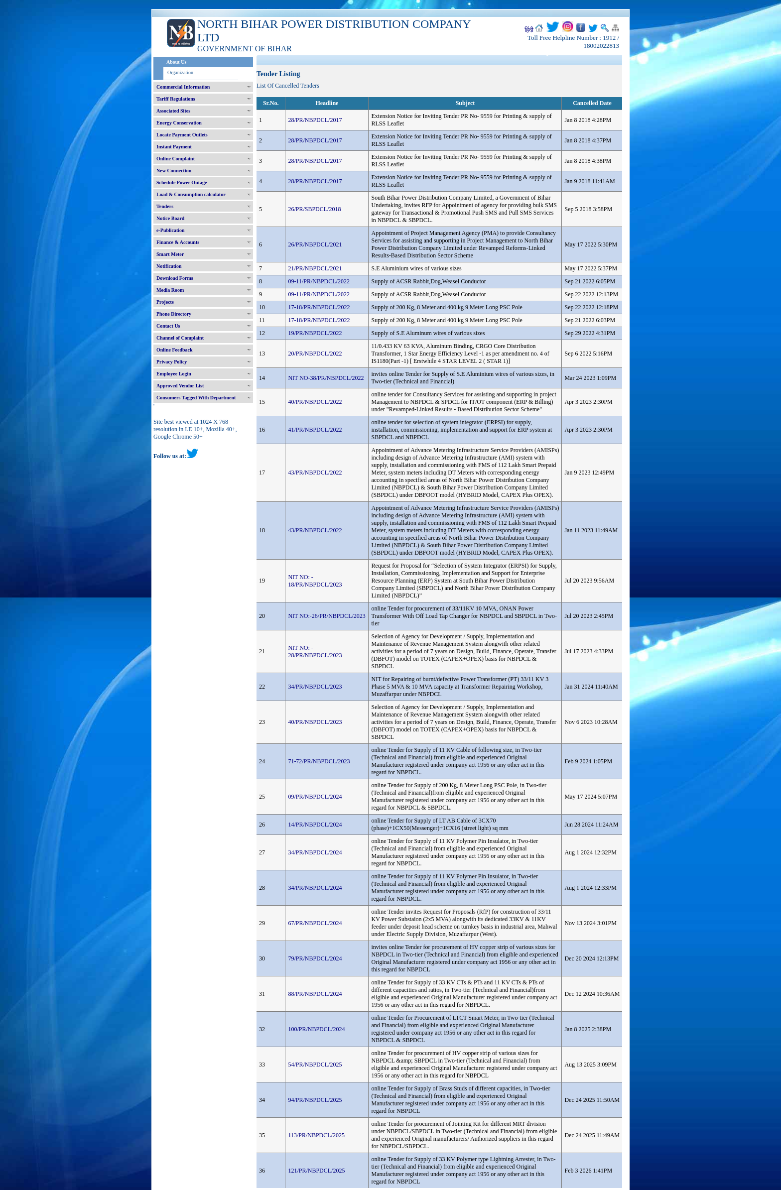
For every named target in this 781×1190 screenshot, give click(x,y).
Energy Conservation (179, 122)
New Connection (173, 170)
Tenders (164, 206)
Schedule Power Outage (181, 182)
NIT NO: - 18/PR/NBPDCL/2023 (315, 581)
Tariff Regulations (175, 99)
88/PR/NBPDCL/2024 (315, 993)
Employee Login (173, 373)
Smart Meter (170, 254)
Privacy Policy (171, 361)
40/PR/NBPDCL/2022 (315, 401)
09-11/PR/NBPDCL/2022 (319, 281)
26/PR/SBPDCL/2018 (314, 209)
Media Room (170, 290)
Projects (165, 302)
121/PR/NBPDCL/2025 (316, 1170)
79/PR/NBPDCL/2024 (315, 958)
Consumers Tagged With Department (196, 397)
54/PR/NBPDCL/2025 (315, 1064)
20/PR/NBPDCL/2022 (315, 353)
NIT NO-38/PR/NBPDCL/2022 (326, 377)
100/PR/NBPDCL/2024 (316, 1029)
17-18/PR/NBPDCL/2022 (319, 307)
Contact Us (168, 326)
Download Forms (174, 278)
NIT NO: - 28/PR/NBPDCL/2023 (315, 651)
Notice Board (170, 218)
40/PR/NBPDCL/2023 (315, 721)
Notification (169, 266)
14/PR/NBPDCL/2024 (315, 824)
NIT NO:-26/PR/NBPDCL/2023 (326, 615)
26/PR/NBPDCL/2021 (315, 244)
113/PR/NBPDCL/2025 (316, 1135)
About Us (176, 62)
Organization (180, 72)
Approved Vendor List (180, 385)
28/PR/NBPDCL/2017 (315, 120)
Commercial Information (183, 87)
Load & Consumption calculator (191, 194)
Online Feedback (174, 350)
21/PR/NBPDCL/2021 (315, 268)
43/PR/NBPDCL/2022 (315, 472)
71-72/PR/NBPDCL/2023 (319, 761)
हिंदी (528, 29)
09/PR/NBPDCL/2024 (315, 796)
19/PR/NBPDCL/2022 (315, 333)
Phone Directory (173, 314)
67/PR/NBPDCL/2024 (315, 923)
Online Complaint (175, 158)
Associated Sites (173, 111)
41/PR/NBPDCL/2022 (315, 429)
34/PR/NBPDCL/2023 (315, 686)
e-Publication (170, 230)
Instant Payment (174, 146)
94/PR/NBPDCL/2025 (315, 1099)
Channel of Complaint (180, 338)
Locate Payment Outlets (182, 134)
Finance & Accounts (177, 242)
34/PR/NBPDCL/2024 (315, 852)
